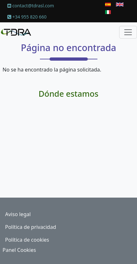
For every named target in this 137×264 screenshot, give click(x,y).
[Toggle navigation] (128, 32)
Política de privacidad (30, 226)
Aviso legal (18, 214)
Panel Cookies (19, 249)
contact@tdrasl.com (30, 6)
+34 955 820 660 (27, 17)
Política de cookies (27, 239)
